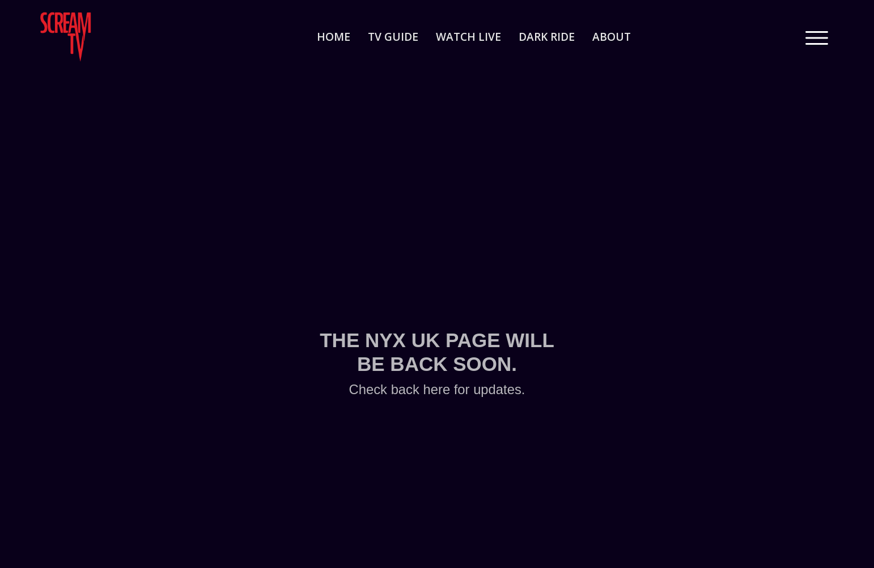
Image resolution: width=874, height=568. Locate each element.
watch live (468, 36)
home (333, 36)
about (611, 36)
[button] (817, 37)
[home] (94, 36)
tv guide (393, 36)
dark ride (547, 36)
